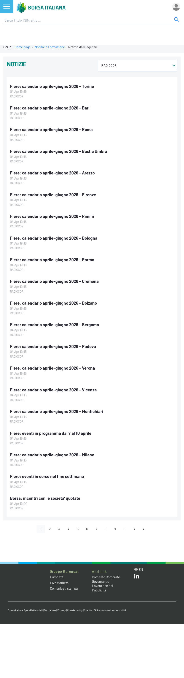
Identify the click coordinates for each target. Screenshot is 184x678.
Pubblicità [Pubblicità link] (99, 590)
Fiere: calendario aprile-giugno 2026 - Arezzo (52, 172)
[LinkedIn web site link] (136, 577)
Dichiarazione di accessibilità (110, 610)
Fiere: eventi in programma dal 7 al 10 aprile (50, 433)
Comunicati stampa (64, 588)
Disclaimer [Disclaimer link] (50, 610)
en (141, 569)
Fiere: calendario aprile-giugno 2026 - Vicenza (53, 389)
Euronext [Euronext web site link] (56, 577)
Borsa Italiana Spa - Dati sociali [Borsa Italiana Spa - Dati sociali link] (25, 610)
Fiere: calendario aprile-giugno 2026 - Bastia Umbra (58, 151)
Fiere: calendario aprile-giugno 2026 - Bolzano (53, 303)
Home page (22, 47)
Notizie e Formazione (50, 47)
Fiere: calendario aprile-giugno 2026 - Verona (52, 367)
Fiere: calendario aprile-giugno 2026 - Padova (53, 346)
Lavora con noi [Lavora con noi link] (102, 586)
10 (124, 529)
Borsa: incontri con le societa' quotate (45, 498)
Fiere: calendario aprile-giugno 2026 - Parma (52, 259)
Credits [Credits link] (88, 610)
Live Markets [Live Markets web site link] (59, 583)
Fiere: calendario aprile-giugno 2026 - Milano (52, 454)
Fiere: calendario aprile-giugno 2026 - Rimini (52, 216)
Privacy (61, 610)
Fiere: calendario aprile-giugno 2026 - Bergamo (54, 324)
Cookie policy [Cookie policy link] (75, 610)
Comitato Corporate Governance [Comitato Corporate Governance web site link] (106, 579)
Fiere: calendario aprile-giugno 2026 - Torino (52, 86)
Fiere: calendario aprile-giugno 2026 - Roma (51, 129)
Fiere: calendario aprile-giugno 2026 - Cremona (54, 281)
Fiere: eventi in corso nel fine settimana (47, 476)
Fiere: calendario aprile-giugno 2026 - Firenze (53, 194)
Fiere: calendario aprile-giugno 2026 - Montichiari (56, 411)
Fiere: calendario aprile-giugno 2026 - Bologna (53, 238)
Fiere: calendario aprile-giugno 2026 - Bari (50, 107)
